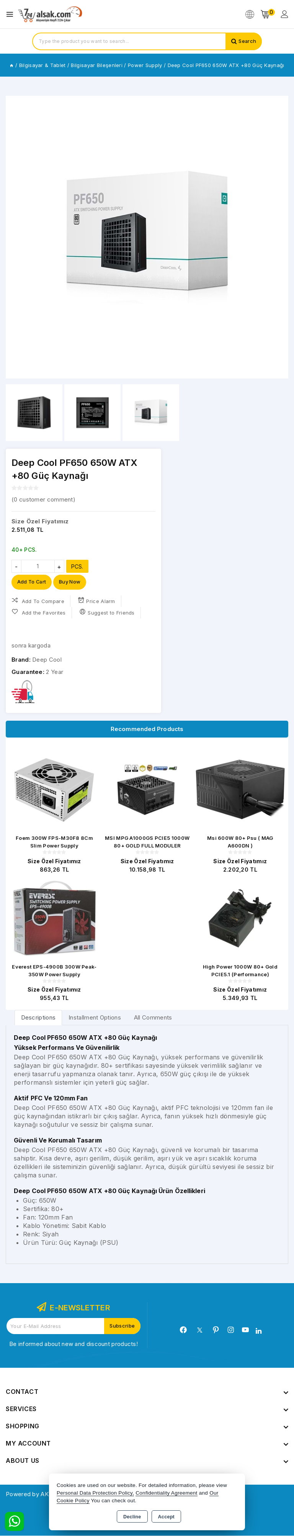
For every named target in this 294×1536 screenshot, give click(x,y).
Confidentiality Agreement (166, 1493)
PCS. (77, 566)
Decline (132, 1517)
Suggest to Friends (107, 612)
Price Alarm (96, 601)
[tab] (38, 1017)
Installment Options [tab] (95, 1017)
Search (247, 41)
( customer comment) (43, 499)
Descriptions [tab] (38, 1017)
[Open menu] (12, 14)
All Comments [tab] (153, 1017)
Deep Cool (47, 660)
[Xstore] (50, 14)
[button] (15, 237)
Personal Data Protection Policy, (95, 1493)
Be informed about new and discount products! (73, 1344)
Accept (166, 1517)
